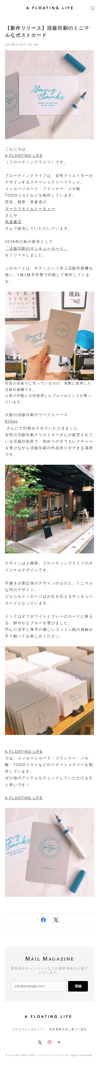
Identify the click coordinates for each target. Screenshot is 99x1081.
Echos (11, 421)
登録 (78, 986)
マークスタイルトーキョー (30, 209)
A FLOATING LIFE (24, 155)
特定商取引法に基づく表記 (68, 1029)
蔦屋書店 (13, 222)
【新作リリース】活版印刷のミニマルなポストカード (47, 32)
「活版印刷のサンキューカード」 (36, 248)
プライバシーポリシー (28, 1029)
